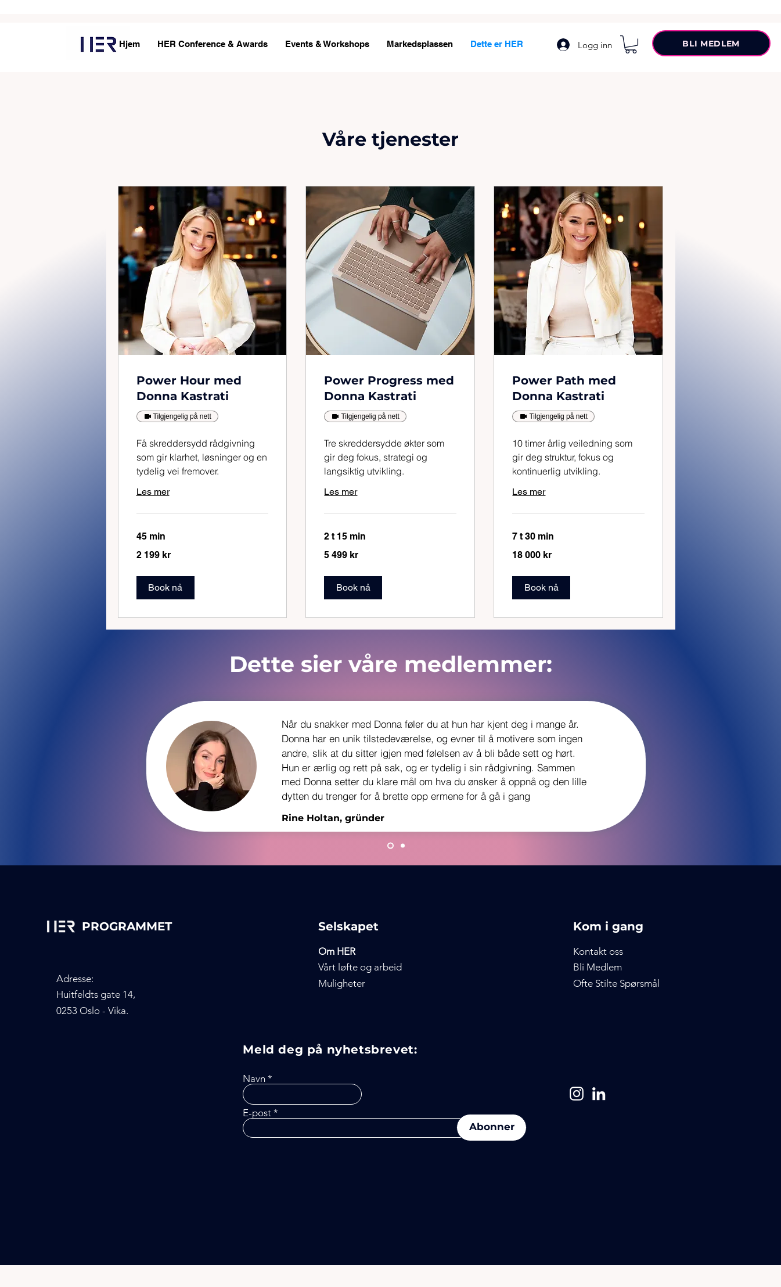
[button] (631, 44)
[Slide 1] (390, 846)
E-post (257, 1113)
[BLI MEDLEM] (711, 43)
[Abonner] (491, 1127)
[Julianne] (403, 846)
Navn (254, 1079)
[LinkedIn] (598, 1093)
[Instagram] (576, 1093)
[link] (202, 388)
